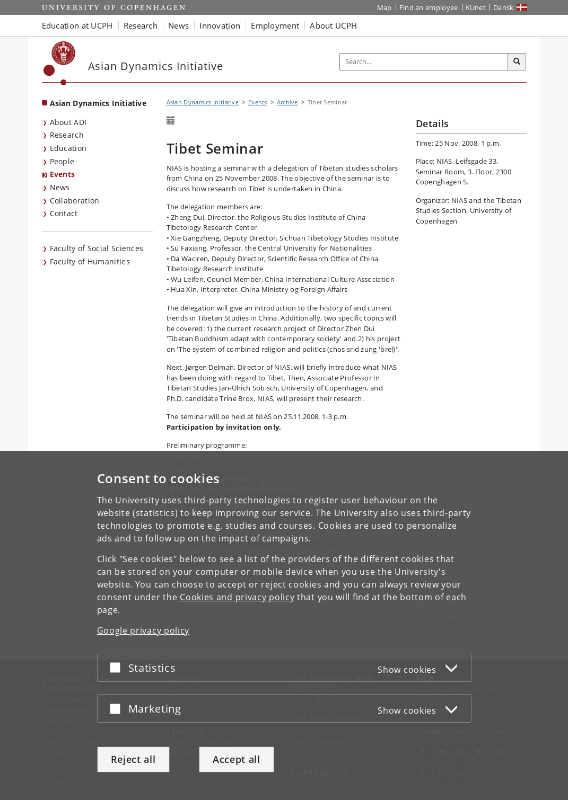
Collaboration (75, 200)
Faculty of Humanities (90, 261)
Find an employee (428, 7)
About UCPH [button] (333, 25)
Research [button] (141, 25)
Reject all (133, 759)
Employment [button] (275, 25)
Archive (287, 102)
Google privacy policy (143, 630)
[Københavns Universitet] (59, 63)
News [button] (178, 25)
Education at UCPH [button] (77, 25)
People (62, 161)
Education (68, 148)
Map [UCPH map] (384, 7)
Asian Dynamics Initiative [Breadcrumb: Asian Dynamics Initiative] (203, 102)
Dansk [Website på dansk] (503, 7)
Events (62, 174)
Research (67, 135)
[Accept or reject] (118, 667)
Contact (64, 213)
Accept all (236, 759)
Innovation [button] (219, 25)
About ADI (68, 122)
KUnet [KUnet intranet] (476, 7)
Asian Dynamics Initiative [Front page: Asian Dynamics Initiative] (98, 103)
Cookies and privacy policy (237, 597)
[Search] (517, 62)
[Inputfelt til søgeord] (424, 61)
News (60, 187)
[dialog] (284, 625)
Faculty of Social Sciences (97, 248)
